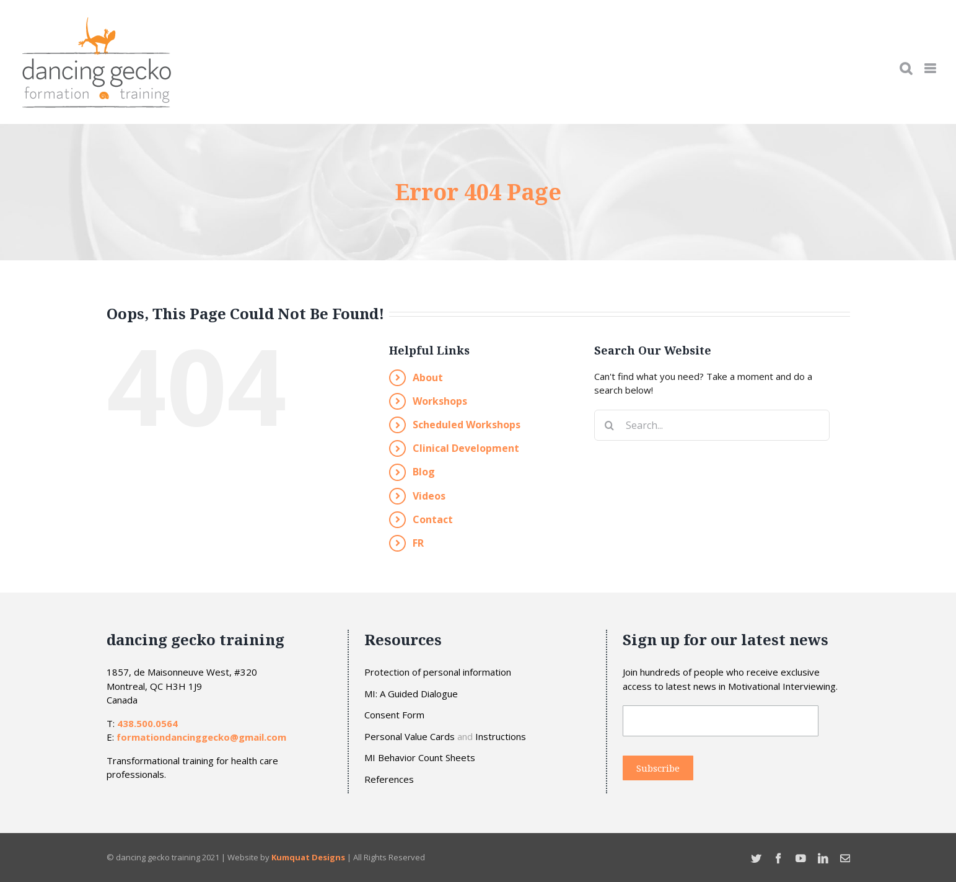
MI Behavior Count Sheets (419, 757)
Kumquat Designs (308, 857)
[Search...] (712, 425)
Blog (424, 471)
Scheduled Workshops (466, 424)
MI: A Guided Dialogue (411, 694)
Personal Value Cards (409, 736)
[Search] (609, 425)
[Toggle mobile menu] (930, 68)
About (428, 377)
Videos (429, 496)
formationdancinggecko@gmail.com (201, 737)
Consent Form (394, 715)
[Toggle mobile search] (906, 68)
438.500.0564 (147, 723)
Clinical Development (466, 448)
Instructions (500, 736)
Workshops (440, 401)
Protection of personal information (437, 672)
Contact (433, 519)
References (389, 779)
